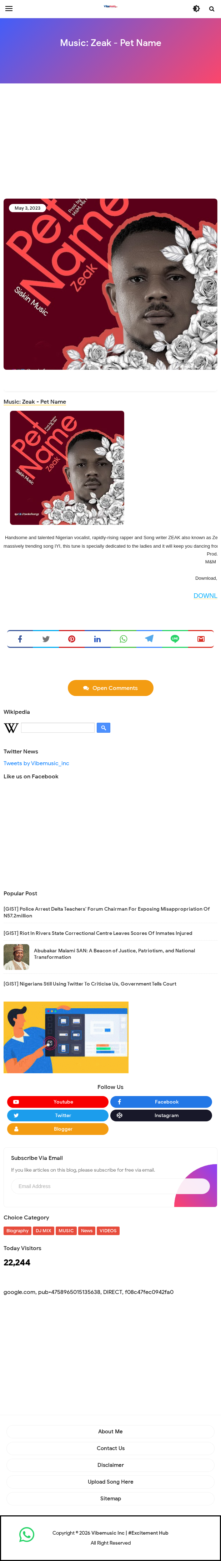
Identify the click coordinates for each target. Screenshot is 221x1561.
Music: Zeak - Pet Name (35, 401)
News (86, 1231)
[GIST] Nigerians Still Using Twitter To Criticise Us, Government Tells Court (90, 984)
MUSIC (66, 1231)
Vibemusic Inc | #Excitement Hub (130, 1533)
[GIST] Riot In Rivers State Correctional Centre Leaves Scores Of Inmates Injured (98, 933)
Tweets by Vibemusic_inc (36, 763)
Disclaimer (110, 1465)
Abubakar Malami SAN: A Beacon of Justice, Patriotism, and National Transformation (114, 954)
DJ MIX (43, 1231)
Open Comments (115, 688)
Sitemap (110, 1498)
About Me (110, 1431)
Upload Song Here (111, 1482)
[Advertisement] (112, 140)
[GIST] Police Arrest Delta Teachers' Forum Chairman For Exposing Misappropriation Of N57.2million (107, 912)
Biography (17, 1231)
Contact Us (111, 1448)
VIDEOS (108, 1231)
